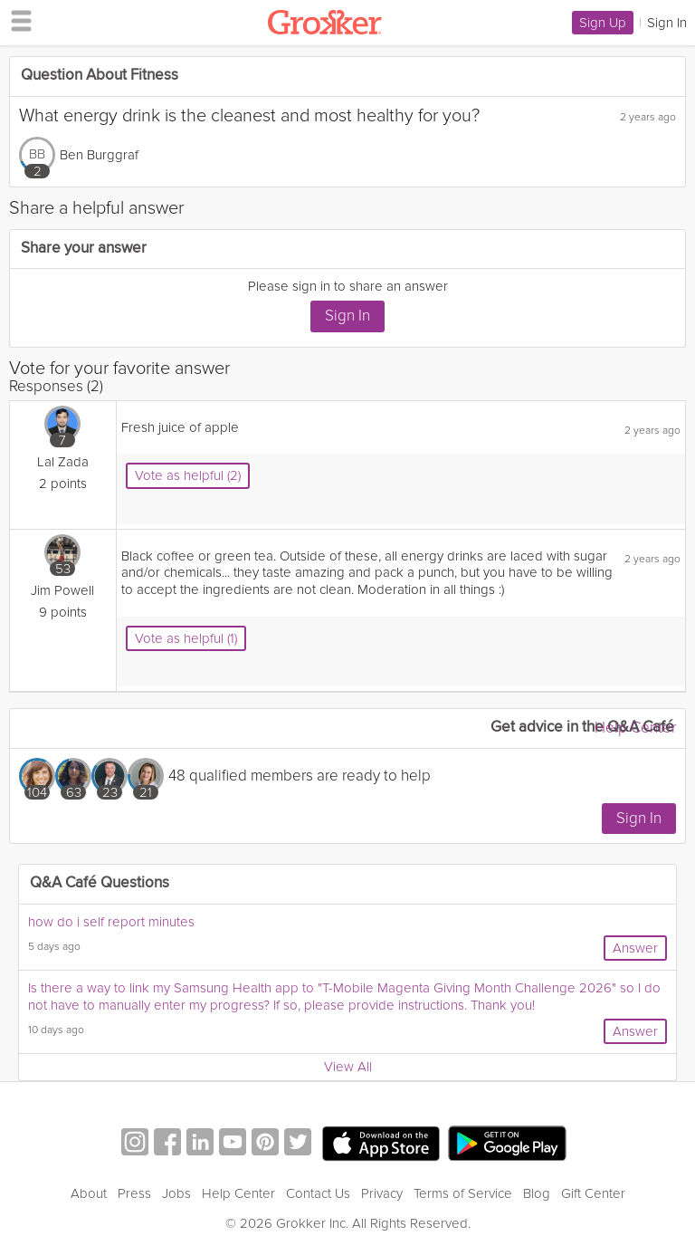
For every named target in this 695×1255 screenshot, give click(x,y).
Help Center (635, 727)
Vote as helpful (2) (188, 475)
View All (348, 1067)
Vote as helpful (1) (186, 638)
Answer (635, 948)
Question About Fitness (99, 75)
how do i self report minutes (111, 922)
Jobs (176, 1193)
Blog (536, 1193)
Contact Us (318, 1193)
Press (134, 1193)
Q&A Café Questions (99, 883)
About (89, 1193)
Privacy (382, 1193)
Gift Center (593, 1193)
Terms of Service (463, 1193)
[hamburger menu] (16, 20)
